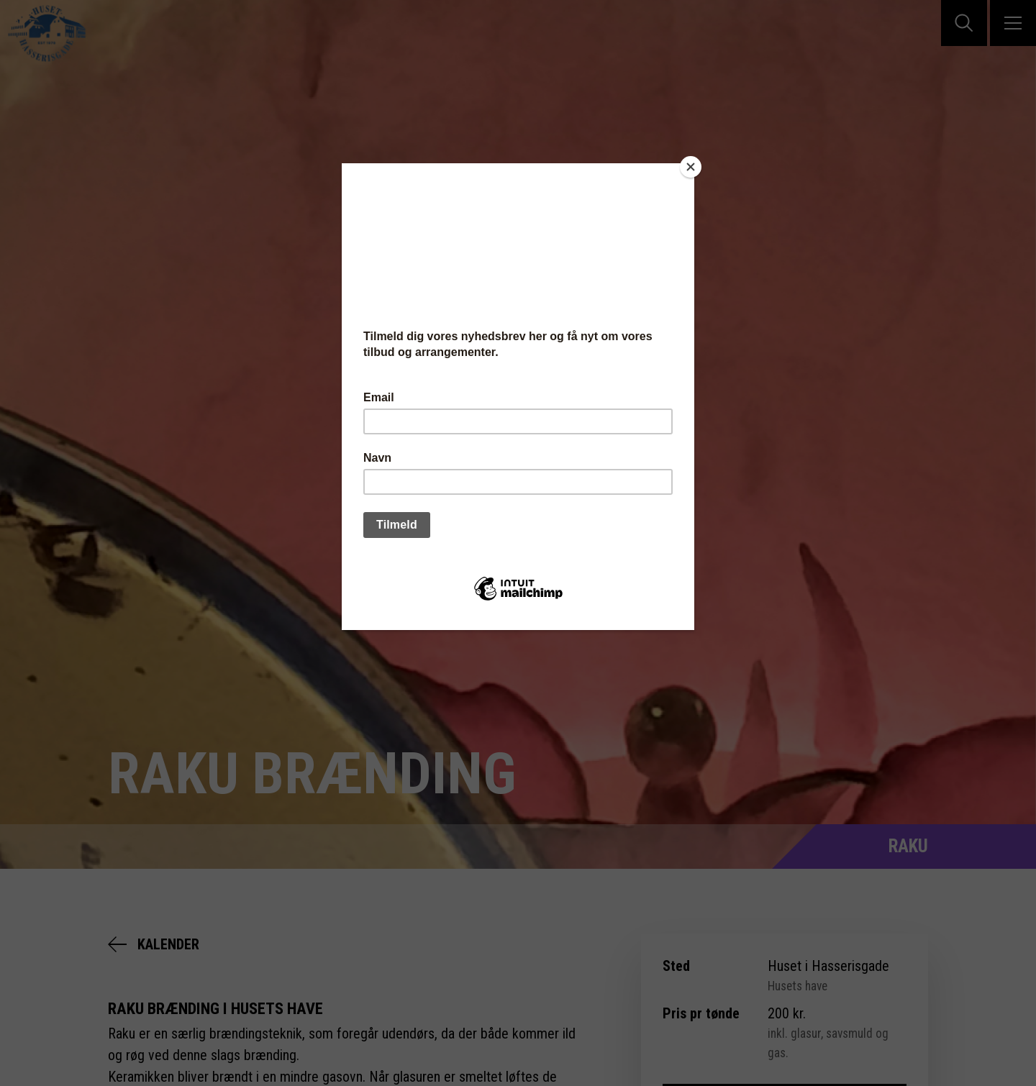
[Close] (690, 167)
